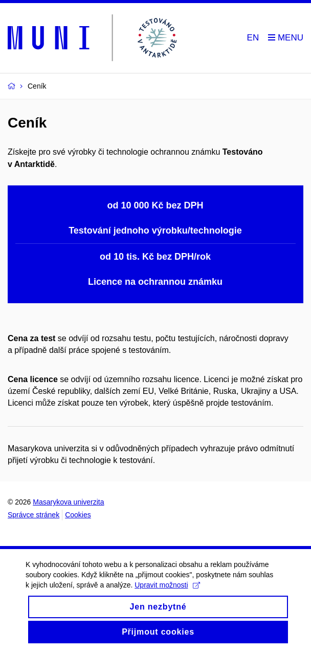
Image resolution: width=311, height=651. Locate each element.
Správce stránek (33, 515)
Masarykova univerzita (68, 502)
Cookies (78, 515)
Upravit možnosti (167, 594)
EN (253, 38)
